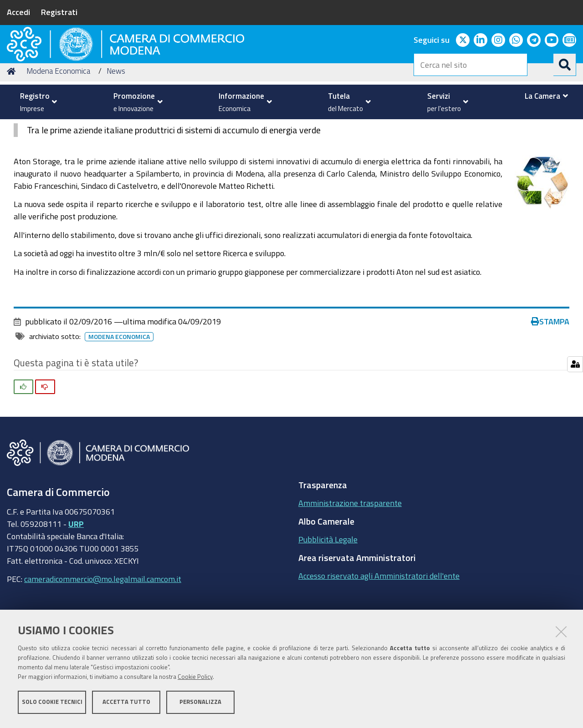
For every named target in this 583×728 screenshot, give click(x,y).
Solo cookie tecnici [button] (52, 704)
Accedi (18, 12)
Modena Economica (58, 129)
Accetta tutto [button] (126, 704)
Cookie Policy (195, 679)
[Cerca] (564, 64)
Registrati (59, 12)
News (116, 129)
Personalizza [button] (200, 704)
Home (13, 129)
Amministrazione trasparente (350, 561)
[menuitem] (36, 102)
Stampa (550, 379)
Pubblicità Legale (328, 597)
